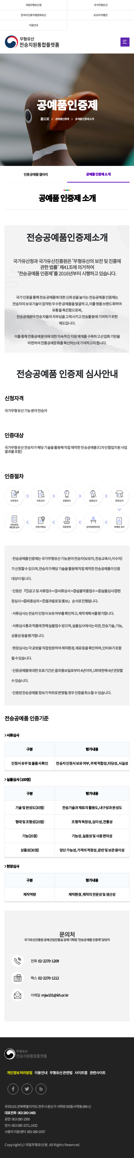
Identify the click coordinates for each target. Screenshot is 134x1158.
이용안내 (33, 25)
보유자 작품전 (100, 15)
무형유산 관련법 (61, 1073)
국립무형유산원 (33, 5)
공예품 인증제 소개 (98, 174)
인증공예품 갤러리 (36, 174)
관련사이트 (98, 1073)
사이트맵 (81, 1073)
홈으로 (44, 118)
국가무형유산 (100, 5)
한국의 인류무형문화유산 (33, 15)
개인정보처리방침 (19, 1073)
